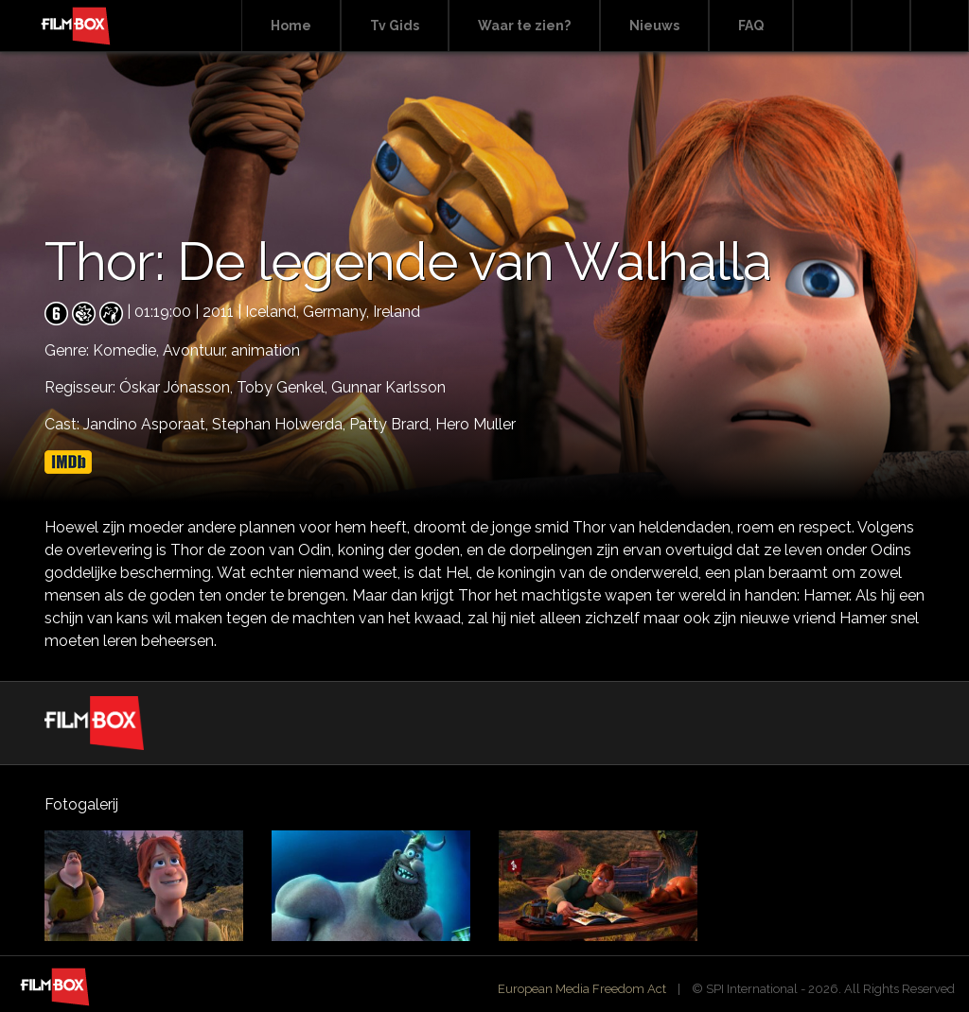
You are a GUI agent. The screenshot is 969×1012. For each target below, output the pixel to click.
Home (291, 25)
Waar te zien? (524, 25)
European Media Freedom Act (582, 989)
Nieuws (654, 25)
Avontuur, (197, 350)
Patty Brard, (392, 424)
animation (265, 350)
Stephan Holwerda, (280, 424)
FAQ (751, 25)
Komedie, (128, 350)
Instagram (939, 26)
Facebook (881, 26)
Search (822, 26)
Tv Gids (394, 25)
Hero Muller (475, 424)
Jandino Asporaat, (147, 424)
